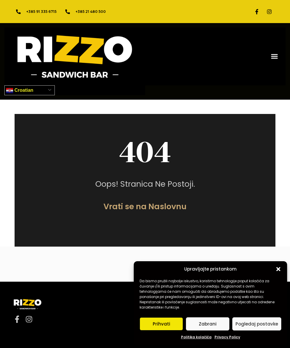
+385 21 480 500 (90, 11)
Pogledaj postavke (256, 324)
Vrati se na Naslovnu (145, 206)
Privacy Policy (227, 337)
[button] (278, 269)
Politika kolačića (196, 337)
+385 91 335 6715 (41, 11)
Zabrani (208, 324)
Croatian (19, 90)
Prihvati (161, 324)
